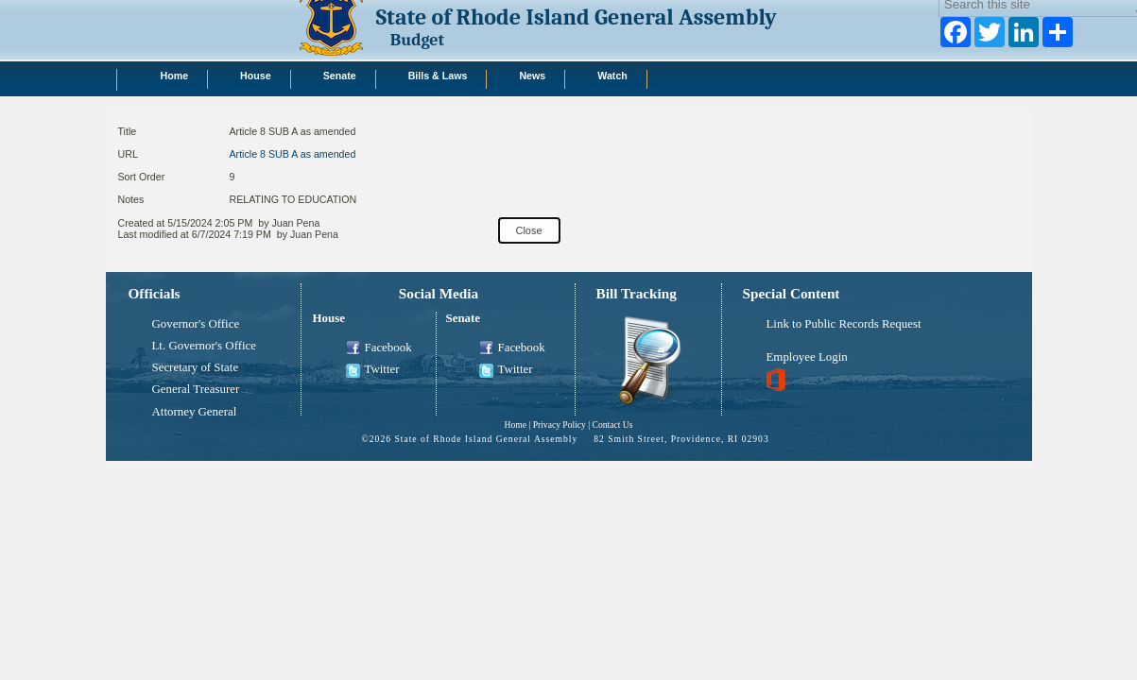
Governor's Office (196, 324)
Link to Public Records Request (844, 324)
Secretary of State (195, 367)
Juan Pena (295, 223)
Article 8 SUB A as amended (293, 154)
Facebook (379, 348)
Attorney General (194, 411)
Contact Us (613, 424)
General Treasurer (196, 389)
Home (514, 424)
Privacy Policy (559, 424)
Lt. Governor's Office (204, 345)
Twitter (373, 370)
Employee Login (807, 357)
